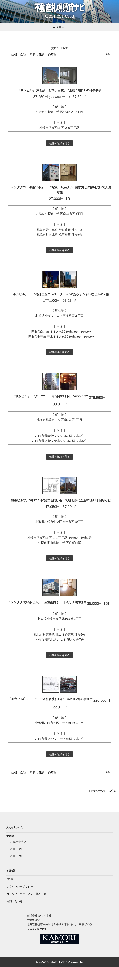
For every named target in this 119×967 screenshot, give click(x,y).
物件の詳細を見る (59, 143)
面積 (22, 54)
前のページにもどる (102, 790)
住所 (40, 54)
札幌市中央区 (18, 841)
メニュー (59, 27)
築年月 (51, 54)
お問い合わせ (14, 901)
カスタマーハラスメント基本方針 (26, 893)
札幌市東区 (17, 849)
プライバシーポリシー (19, 886)
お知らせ (11, 879)
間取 (31, 54)
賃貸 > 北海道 (59, 48)
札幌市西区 (17, 856)
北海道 (10, 836)
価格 (13, 54)
